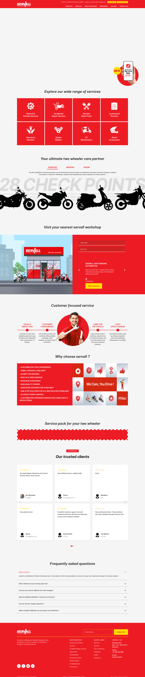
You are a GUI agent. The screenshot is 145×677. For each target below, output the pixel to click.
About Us (69, 6)
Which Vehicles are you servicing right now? (33, 580)
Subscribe (121, 629)
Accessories (73, 663)
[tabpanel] (72, 44)
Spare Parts (73, 648)
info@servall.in (102, 2)
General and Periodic (76, 639)
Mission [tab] (70, 167)
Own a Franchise (91, 6)
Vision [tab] (86, 167)
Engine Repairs (74, 657)
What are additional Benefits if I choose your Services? (37, 593)
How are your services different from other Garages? (36, 587)
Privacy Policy (114, 673)
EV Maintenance (75, 660)
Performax (104, 6)
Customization (74, 651)
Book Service (111, 2)
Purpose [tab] (52, 167)
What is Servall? (24, 569)
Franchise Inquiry (122, 2)
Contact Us (124, 6)
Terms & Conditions (123, 673)
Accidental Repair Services (78, 645)
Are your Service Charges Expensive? (31, 600)
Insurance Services (76, 654)
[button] (72, 542)
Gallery (114, 6)
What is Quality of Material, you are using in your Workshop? (39, 607)
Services (78, 6)
